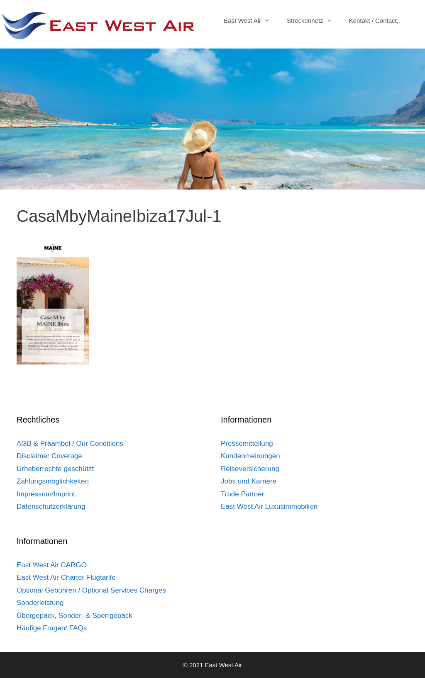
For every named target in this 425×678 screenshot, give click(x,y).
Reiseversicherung (250, 469)
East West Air (251, 20)
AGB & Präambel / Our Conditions (70, 443)
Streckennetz (314, 20)
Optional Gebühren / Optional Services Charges (91, 590)
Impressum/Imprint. (47, 494)
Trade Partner (242, 494)
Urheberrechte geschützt (55, 469)
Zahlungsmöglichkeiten (53, 481)
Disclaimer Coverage (49, 456)
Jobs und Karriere (248, 481)
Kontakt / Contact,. (374, 20)
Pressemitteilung (247, 443)
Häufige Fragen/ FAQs (52, 628)
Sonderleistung (40, 603)
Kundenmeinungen (250, 456)
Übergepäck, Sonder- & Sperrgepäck (74, 616)
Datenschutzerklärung (51, 506)
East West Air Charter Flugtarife (66, 577)
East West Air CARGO (52, 565)
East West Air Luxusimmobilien (269, 506)
